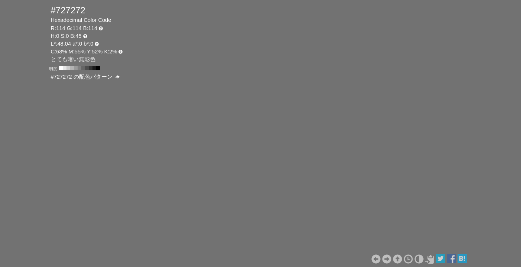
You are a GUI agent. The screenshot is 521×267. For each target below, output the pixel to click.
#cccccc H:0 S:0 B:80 (68, 68)
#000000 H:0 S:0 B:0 (98, 68)
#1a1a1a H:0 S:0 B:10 (94, 68)
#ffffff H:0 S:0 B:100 (61, 68)
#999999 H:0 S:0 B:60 (76, 68)
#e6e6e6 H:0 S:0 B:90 (64, 68)
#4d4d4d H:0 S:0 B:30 (87, 68)
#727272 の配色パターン (85, 77)
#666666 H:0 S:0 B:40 (83, 68)
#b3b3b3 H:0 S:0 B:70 (72, 68)
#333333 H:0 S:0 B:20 (90, 68)
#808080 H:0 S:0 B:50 (79, 68)
